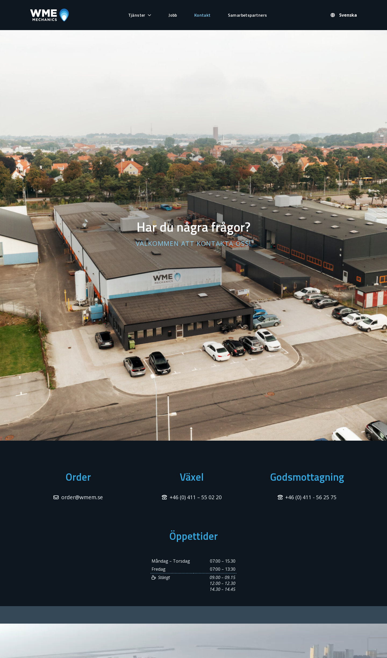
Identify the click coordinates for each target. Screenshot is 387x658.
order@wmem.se (82, 497)
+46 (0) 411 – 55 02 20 (196, 497)
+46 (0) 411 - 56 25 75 (310, 497)
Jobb (173, 15)
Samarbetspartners (247, 15)
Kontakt (202, 15)
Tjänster (136, 15)
